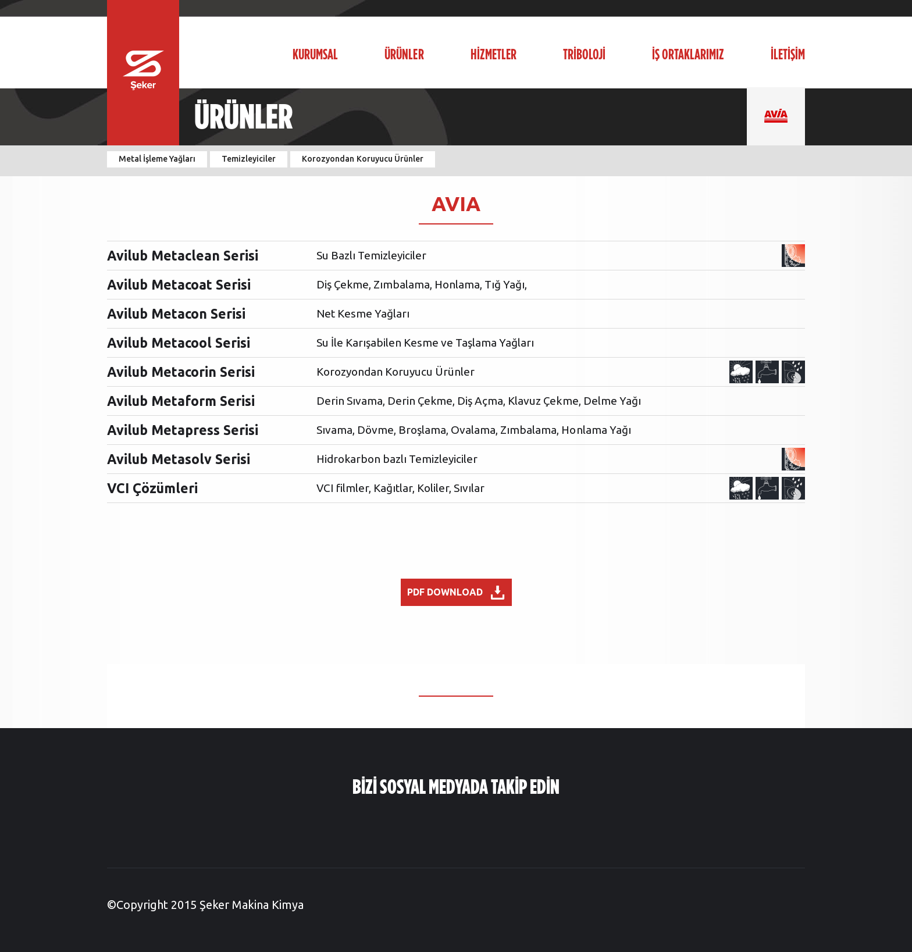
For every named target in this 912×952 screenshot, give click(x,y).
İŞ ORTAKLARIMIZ (688, 55)
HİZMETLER (493, 55)
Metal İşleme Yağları (157, 158)
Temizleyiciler (249, 158)
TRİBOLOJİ (584, 55)
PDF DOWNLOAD (456, 592)
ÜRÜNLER (403, 55)
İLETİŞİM (788, 55)
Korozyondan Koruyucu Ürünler (362, 158)
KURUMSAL (315, 55)
